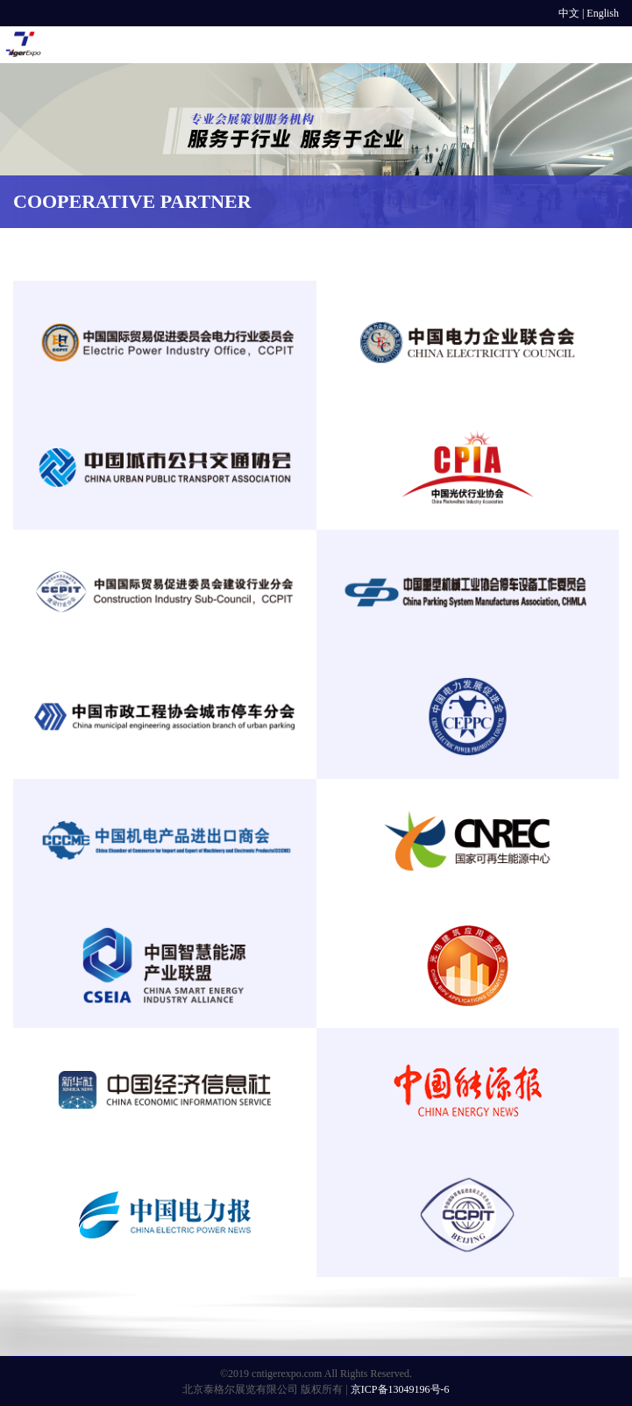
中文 (568, 13)
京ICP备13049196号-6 (400, 1389)
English (602, 13)
